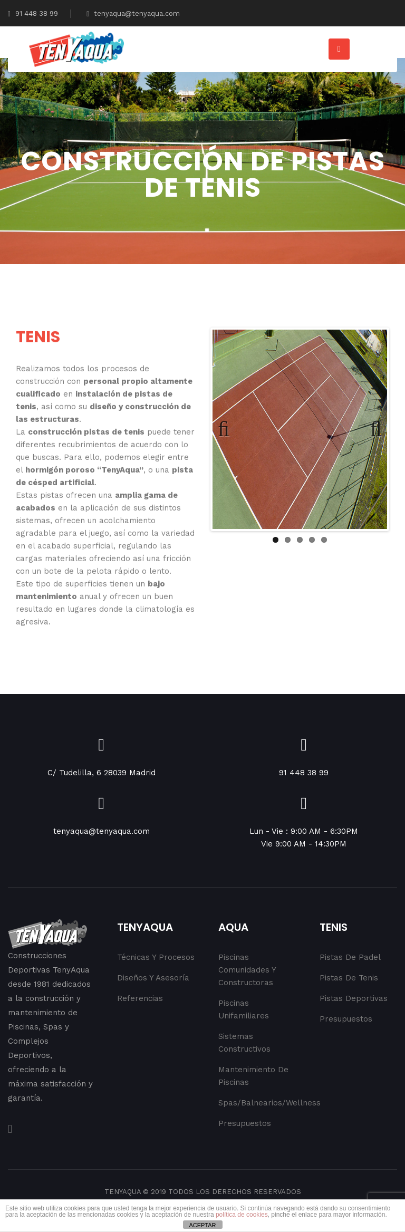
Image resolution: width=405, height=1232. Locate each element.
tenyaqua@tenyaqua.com (133, 13)
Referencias (140, 998)
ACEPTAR (202, 1225)
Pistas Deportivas (354, 998)
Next (371, 429)
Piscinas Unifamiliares (243, 1009)
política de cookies (242, 1214)
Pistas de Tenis (349, 978)
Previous (228, 429)
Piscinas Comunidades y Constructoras (247, 969)
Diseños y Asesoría (153, 978)
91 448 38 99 (33, 13)
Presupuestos (244, 1123)
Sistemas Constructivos (244, 1043)
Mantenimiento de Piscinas (253, 1076)
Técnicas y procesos (156, 957)
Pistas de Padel (350, 957)
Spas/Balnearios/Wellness (257, 1103)
